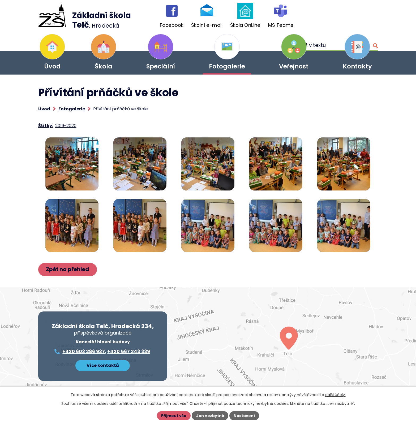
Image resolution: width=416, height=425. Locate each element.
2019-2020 (65, 126)
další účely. (335, 394)
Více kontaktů (103, 365)
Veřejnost (293, 66)
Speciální (160, 66)
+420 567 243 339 (128, 351)
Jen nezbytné (210, 415)
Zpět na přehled (67, 269)
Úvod (52, 66)
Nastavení (244, 415)
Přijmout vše (174, 415)
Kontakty (357, 66)
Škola (103, 66)
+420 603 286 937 (83, 351)
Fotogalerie (227, 66)
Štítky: (45, 126)
